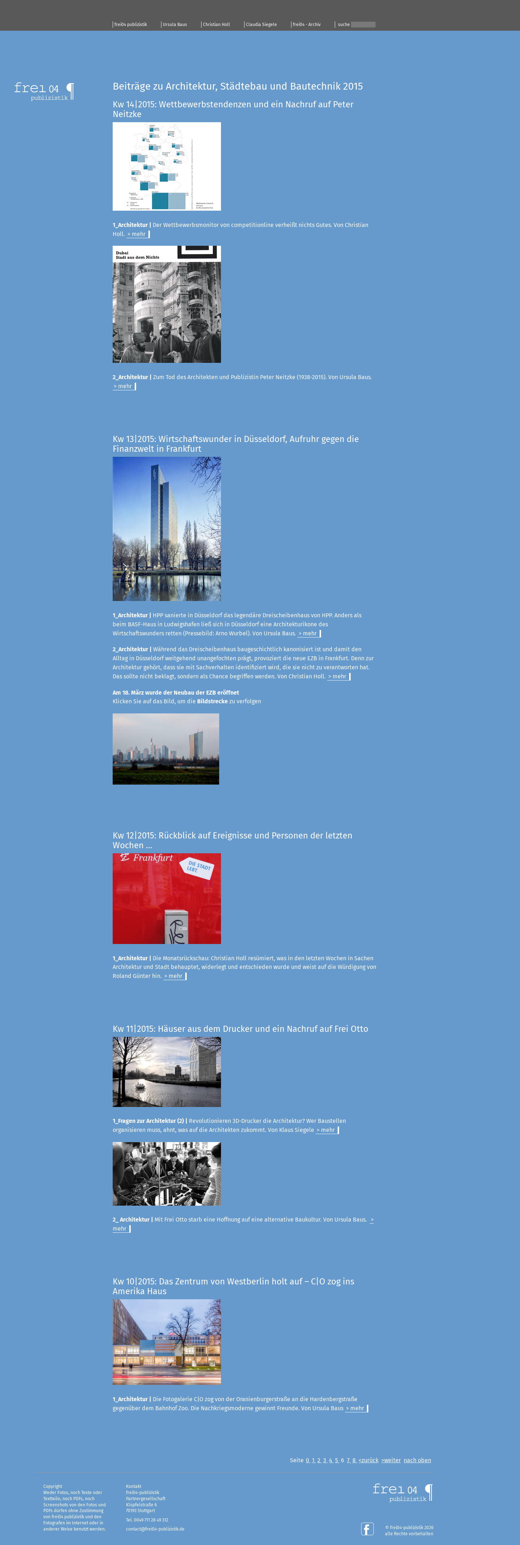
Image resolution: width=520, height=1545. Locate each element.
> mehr (136, 234)
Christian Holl (216, 24)
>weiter (391, 1460)
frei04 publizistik (130, 24)
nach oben (417, 1460)
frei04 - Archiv (307, 24)
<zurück (368, 1460)
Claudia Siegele (261, 24)
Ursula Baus (175, 24)
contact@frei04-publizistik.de (155, 1529)
